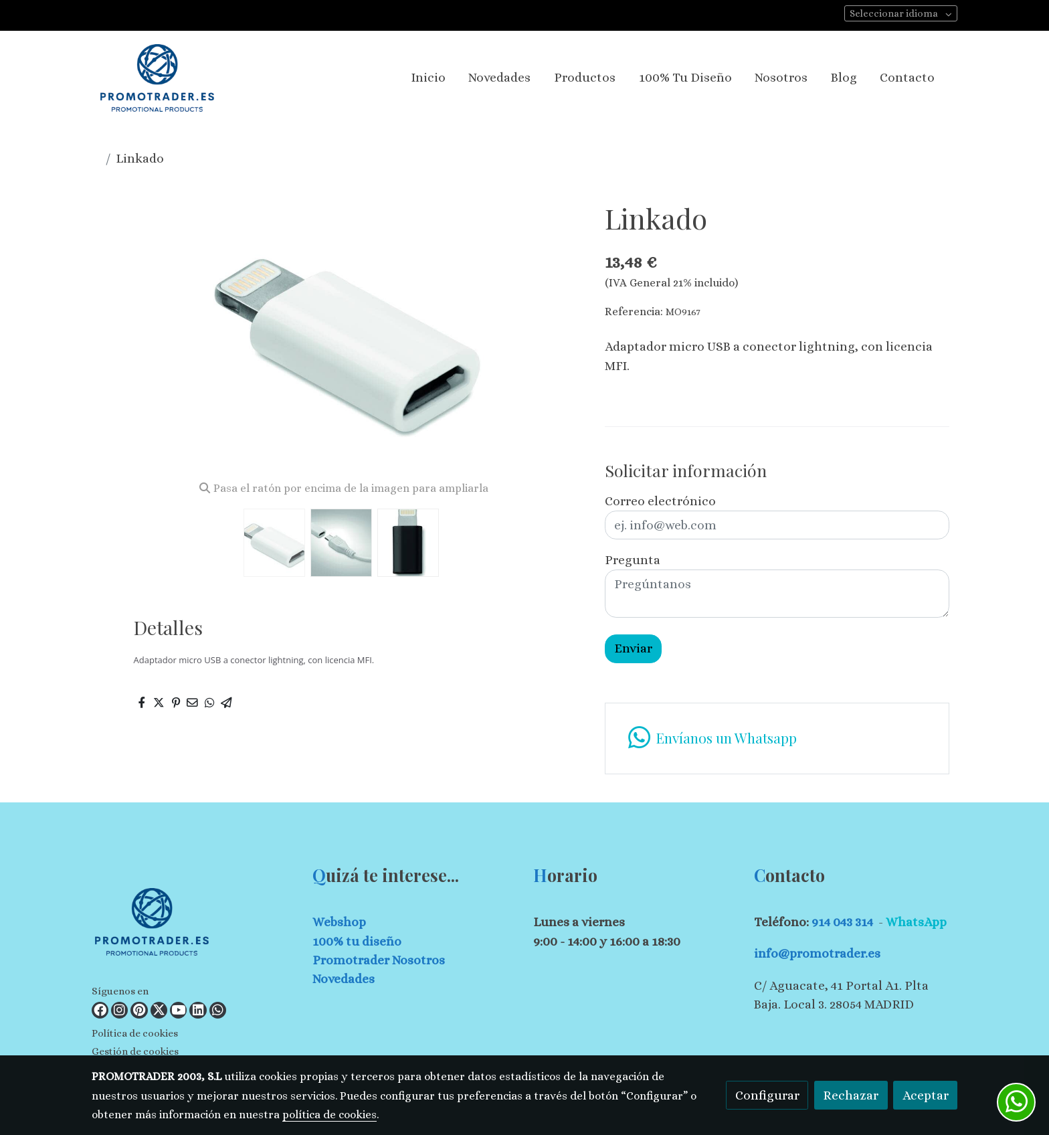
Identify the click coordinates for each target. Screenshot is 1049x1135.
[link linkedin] (197, 1010)
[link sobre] (194, 924)
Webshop (339, 922)
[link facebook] (100, 1010)
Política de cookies (135, 1033)
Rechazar (850, 1095)
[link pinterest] (139, 1010)
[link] (157, 78)
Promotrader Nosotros (378, 960)
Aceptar (925, 1095)
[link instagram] (119, 1010)
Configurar (767, 1095)
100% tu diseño (356, 941)
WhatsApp (916, 922)
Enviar (633, 648)
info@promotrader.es (817, 953)
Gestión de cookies (135, 1051)
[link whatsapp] (217, 1010)
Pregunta (632, 560)
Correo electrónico (660, 501)
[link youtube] (178, 1010)
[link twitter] (159, 1010)
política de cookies (329, 1114)
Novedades (343, 979)
